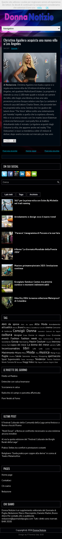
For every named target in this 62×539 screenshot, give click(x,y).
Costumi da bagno (53, 331)
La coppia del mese (16, 344)
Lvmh (47, 349)
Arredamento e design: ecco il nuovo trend (35, 216)
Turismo (10, 362)
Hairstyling (23, 341)
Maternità (56, 349)
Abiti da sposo (27, 324)
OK (47, 7)
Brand (20, 327)
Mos (37, 353)
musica (44, 352)
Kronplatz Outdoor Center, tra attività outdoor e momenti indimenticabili (33, 283)
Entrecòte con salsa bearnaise (16, 381)
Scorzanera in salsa (11, 387)
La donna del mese (38, 344)
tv (15, 362)
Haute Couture (37, 341)
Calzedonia (35, 327)
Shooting (34, 356)
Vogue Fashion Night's (46, 362)
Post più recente (10, 151)
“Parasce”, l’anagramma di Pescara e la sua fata (37, 233)
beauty (15, 327)
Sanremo (26, 356)
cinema (48, 327)
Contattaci (6, 480)
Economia (56, 335)
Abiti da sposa (10, 324)
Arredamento (54, 324)
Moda (30, 352)
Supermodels (14, 359)
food (40, 339)
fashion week (29, 338)
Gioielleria (6, 341)
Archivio (34, 194)
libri (26, 348)
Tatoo (23, 359)
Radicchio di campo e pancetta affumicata (21, 392)
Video (31, 362)
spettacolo (54, 356)
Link (40, 348)
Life (34, 348)
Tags (21, 194)
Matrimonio (8, 352)
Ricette (12, 356)
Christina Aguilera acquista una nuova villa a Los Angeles (30, 41)
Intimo (4, 345)
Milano (18, 352)
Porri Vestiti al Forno (11, 398)
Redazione (6, 491)
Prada (58, 353)
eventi (5, 338)
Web (56, 362)
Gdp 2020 (40, 534)
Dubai (48, 335)
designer (18, 335)
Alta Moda (41, 324)
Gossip (14, 48)
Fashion (15, 338)
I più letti (8, 194)
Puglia (5, 356)
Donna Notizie (39, 530)
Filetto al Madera (9, 376)
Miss (24, 353)
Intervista (56, 341)
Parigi (53, 353)
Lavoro (53, 345)
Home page (31, 151)
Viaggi (25, 362)
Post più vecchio (52, 151)
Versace (19, 362)
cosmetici (41, 331)
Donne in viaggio (36, 335)
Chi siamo (6, 486)
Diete (25, 335)
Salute (18, 356)
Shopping (43, 356)
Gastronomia (48, 339)
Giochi (57, 338)
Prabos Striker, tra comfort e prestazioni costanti (24, 447)
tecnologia (30, 359)
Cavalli (42, 327)
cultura (7, 334)
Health (48, 342)
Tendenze (40, 359)
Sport (4, 359)
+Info (39, 7)
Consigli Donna (24, 330)
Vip (36, 362)
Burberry (27, 327)
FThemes (31, 534)
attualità (7, 327)
